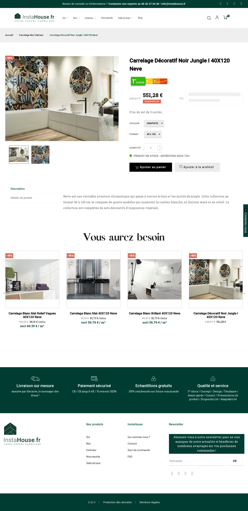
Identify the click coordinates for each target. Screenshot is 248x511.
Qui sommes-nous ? (139, 437)
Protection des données (117, 502)
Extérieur (91, 450)
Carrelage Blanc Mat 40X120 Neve (93, 313)
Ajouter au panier (150, 167)
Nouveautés (93, 457)
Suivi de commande (139, 450)
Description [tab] (18, 189)
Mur (88, 444)
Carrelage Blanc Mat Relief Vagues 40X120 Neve (32, 315)
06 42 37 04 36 (150, 3)
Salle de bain (93, 463)
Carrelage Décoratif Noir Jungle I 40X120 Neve (215, 315)
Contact (132, 444)
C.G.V (92, 502)
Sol (88, 437)
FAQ (130, 457)
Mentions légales (150, 502)
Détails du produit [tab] (21, 198)
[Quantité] (151, 148)
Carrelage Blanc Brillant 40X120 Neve (154, 313)
